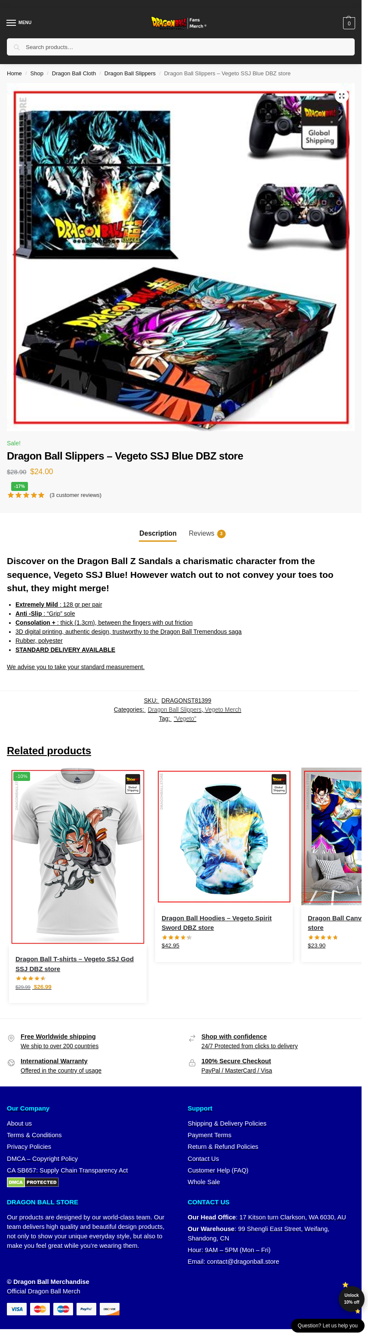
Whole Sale (204, 1182)
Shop (37, 73)
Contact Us (203, 1158)
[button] (348, 23)
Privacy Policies (29, 1146)
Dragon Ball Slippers (130, 73)
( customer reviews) (75, 495)
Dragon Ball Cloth (74, 73)
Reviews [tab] (207, 534)
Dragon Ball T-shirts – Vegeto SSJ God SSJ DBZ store (74, 963)
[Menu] (19, 23)
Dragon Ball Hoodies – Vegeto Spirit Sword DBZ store (217, 923)
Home (14, 73)
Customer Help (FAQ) (218, 1170)
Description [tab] (157, 533)
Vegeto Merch (223, 710)
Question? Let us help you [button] (328, 1326)
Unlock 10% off (351, 1299)
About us (19, 1123)
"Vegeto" (185, 719)
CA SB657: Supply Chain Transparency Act (67, 1170)
